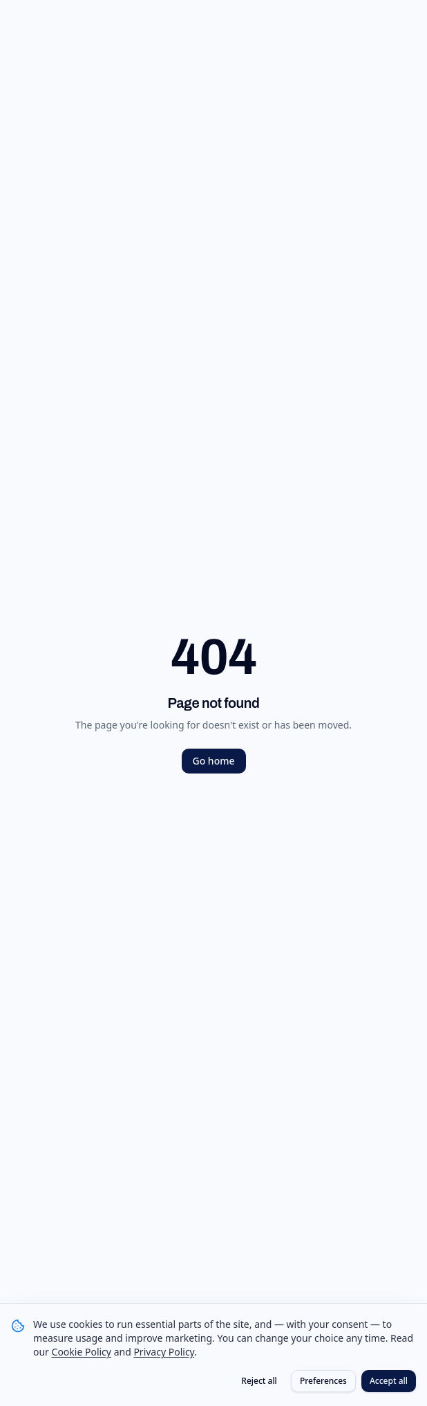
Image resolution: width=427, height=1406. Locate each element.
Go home (214, 760)
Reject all (259, 1381)
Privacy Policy (163, 1351)
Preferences (323, 1381)
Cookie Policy (81, 1351)
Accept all (389, 1381)
